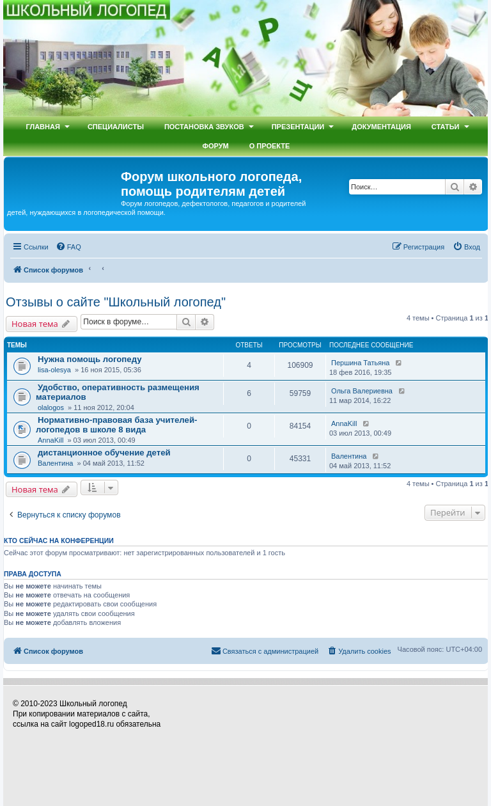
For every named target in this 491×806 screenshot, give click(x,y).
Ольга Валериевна (362, 391)
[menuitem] (68, 247)
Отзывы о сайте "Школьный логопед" (116, 302)
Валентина (55, 463)
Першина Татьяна (360, 363)
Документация (381, 126)
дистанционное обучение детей (104, 452)
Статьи (446, 126)
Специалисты (116, 126)
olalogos (51, 407)
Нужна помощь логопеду (90, 359)
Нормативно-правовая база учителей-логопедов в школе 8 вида (116, 424)
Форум (216, 146)
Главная (42, 126)
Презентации (298, 126)
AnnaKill (50, 440)
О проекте (269, 146)
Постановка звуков (204, 126)
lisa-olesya (54, 370)
